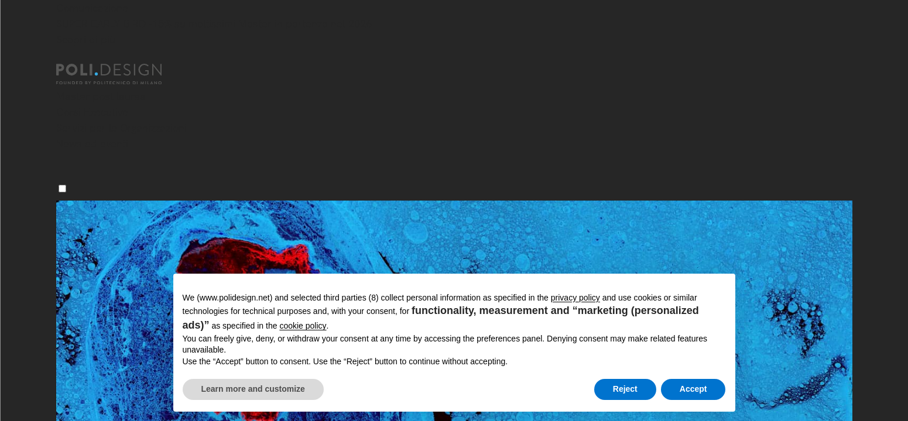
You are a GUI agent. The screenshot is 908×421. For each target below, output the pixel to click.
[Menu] (62, 188)
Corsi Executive (92, 112)
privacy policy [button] (575, 297)
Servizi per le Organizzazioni (121, 127)
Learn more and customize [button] (253, 389)
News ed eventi (92, 143)
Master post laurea (101, 96)
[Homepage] (119, 74)
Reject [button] (625, 389)
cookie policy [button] (302, 325)
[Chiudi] (63, 57)
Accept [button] (693, 389)
